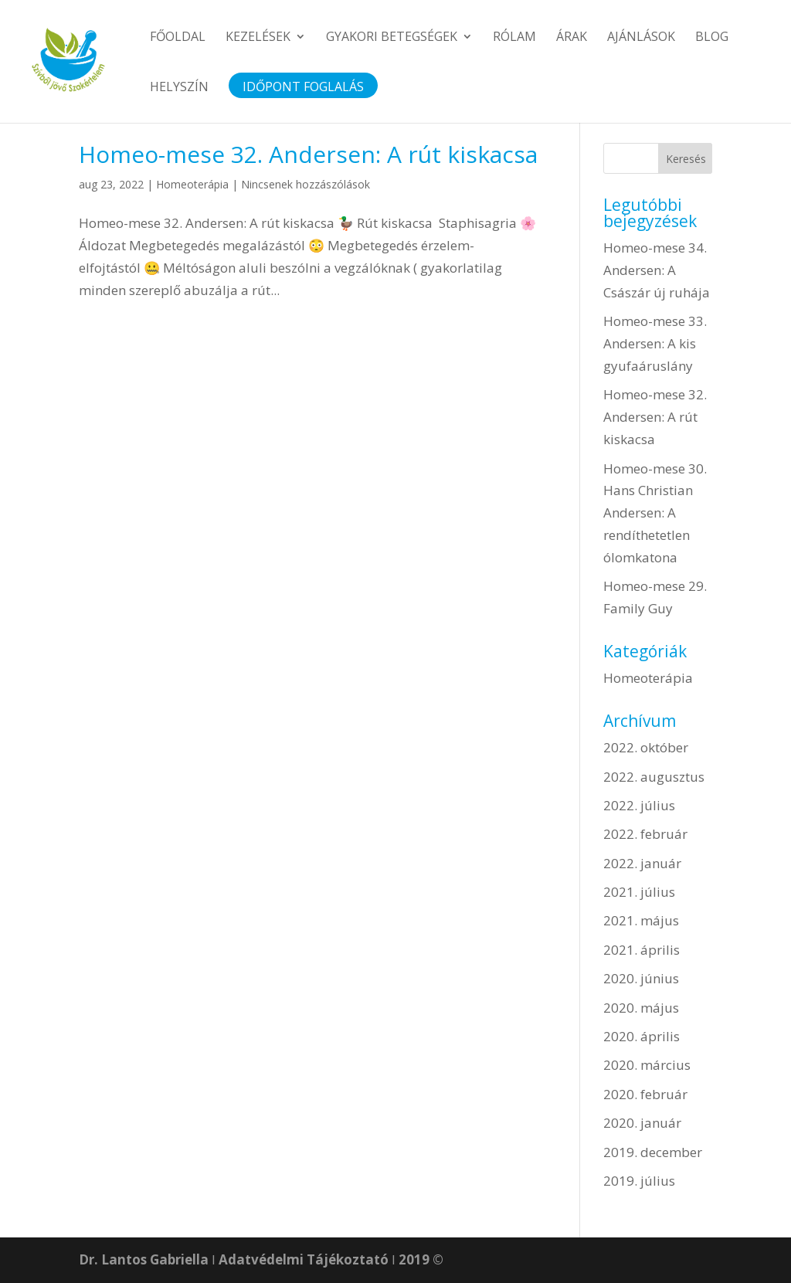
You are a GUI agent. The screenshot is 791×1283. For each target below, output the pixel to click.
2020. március (647, 1065)
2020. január (642, 1123)
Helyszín (179, 88)
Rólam (514, 38)
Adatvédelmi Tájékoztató (304, 1259)
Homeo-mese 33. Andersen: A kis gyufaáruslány (655, 343)
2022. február (645, 834)
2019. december (652, 1152)
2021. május (641, 920)
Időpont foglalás (303, 88)
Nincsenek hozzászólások (305, 184)
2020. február (645, 1094)
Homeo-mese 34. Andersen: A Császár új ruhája (656, 270)
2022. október (645, 747)
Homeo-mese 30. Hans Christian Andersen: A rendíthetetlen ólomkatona (655, 513)
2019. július (639, 1181)
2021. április (641, 950)
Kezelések (258, 38)
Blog (711, 38)
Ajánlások (641, 38)
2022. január (642, 863)
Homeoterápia (192, 184)
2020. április (641, 1036)
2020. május (641, 1008)
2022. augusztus (653, 777)
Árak (571, 38)
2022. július (639, 805)
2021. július (639, 892)
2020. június (641, 978)
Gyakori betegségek (391, 38)
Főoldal (177, 38)
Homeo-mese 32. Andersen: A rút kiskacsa (308, 154)
